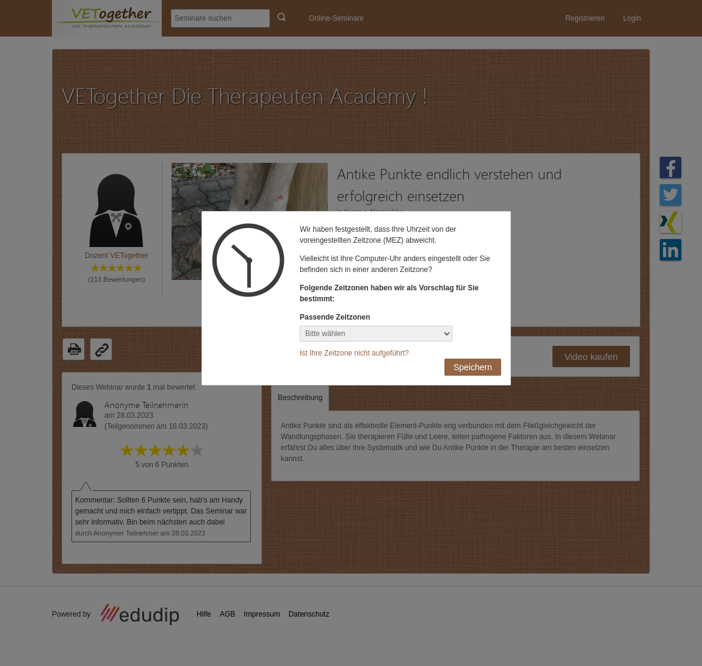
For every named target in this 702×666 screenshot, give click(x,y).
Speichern (473, 367)
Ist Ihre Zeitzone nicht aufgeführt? (354, 353)
